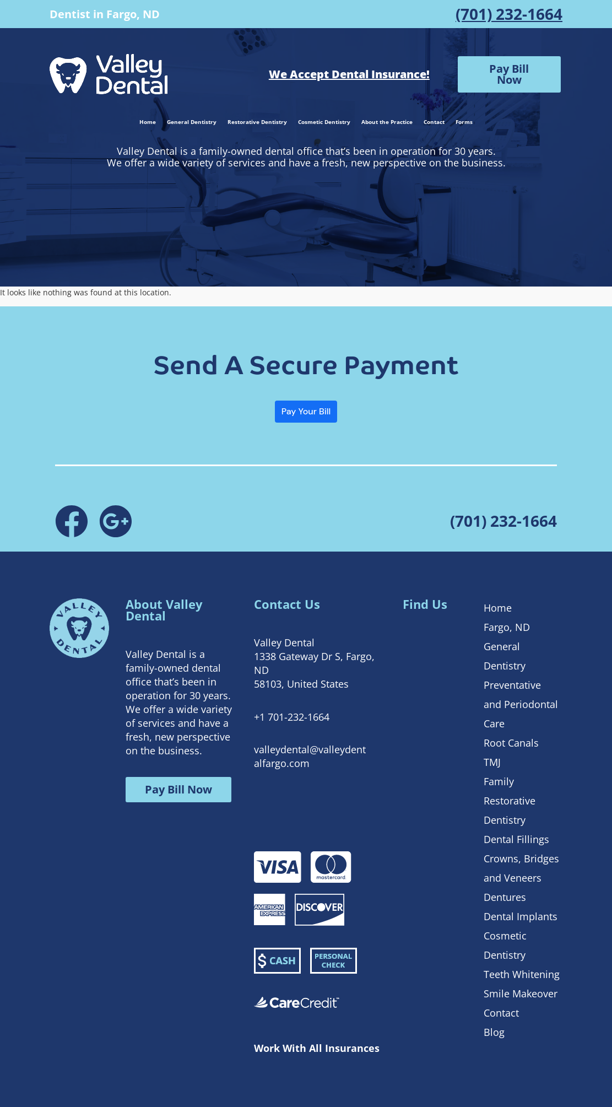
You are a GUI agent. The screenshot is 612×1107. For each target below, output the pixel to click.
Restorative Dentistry (257, 122)
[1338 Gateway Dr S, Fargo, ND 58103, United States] (435, 692)
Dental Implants (520, 916)
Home (147, 122)
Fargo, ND (507, 627)
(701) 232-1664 (509, 13)
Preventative (512, 685)
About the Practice (387, 122)
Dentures (505, 897)
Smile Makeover (520, 993)
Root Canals (511, 742)
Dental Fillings (516, 839)
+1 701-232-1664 (291, 716)
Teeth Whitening (522, 974)
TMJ (492, 762)
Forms (464, 122)
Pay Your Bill (306, 411)
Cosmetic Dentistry (324, 122)
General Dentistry (191, 122)
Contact (434, 122)
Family (499, 781)
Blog (494, 1032)
